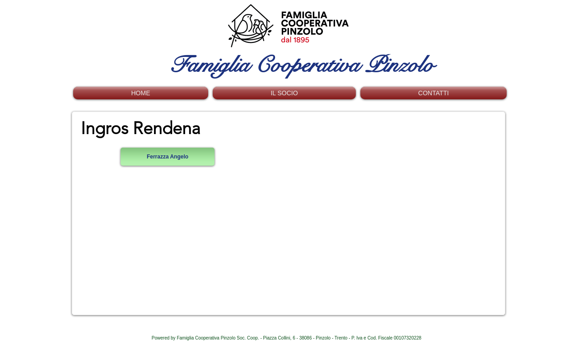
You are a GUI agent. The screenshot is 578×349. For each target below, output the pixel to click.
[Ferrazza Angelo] (167, 157)
